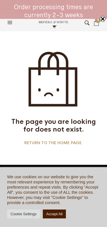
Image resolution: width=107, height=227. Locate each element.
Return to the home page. (53, 143)
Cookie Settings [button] (24, 214)
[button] (10, 22)
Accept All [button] (54, 214)
